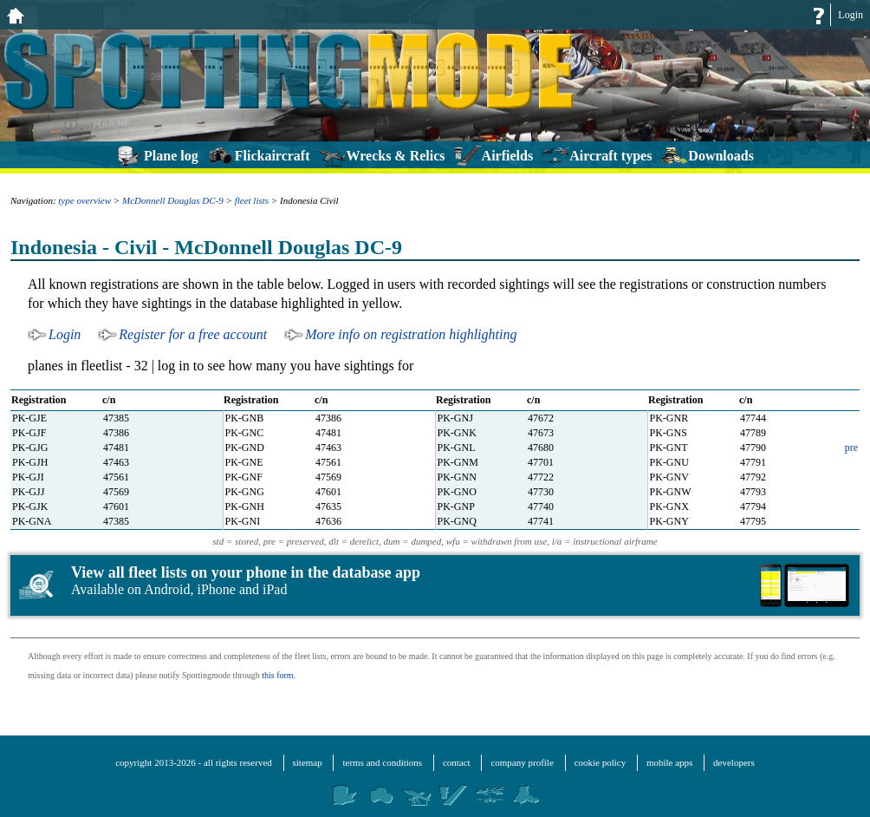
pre (851, 447)
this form (277, 675)
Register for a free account (193, 334)
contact (457, 762)
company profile (521, 762)
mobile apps (669, 762)
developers (734, 762)
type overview (84, 200)
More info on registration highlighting (410, 334)
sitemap (307, 762)
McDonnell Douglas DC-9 (173, 200)
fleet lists (252, 200)
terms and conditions (382, 762)
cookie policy (601, 762)
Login (850, 15)
